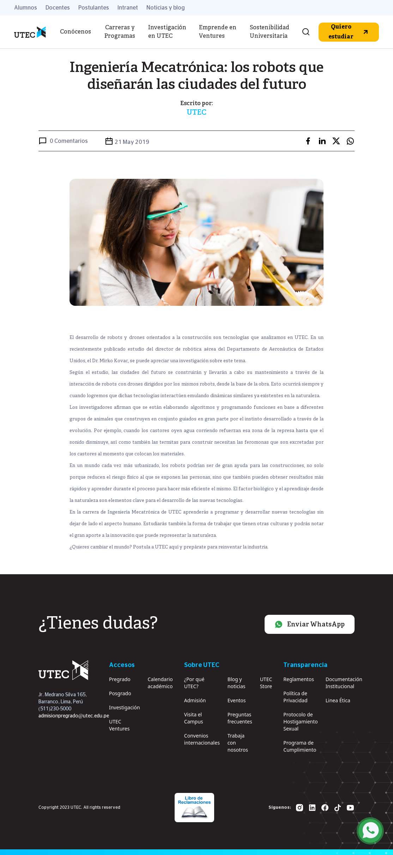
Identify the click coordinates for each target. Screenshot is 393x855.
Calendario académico (160, 683)
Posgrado (120, 693)
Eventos (237, 700)
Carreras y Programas (119, 32)
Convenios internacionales (202, 739)
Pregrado (120, 679)
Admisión (195, 700)
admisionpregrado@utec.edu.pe (73, 716)
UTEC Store (266, 683)
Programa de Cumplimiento (299, 746)
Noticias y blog (165, 8)
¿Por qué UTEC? (194, 683)
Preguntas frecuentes (240, 718)
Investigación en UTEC (167, 32)
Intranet (127, 8)
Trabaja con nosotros (238, 742)
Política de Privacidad (295, 697)
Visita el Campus (193, 718)
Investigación (124, 707)
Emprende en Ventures (217, 32)
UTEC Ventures (119, 725)
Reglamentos (298, 679)
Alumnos (25, 8)
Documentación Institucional (344, 683)
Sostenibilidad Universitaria (269, 32)
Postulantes (93, 8)
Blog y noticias (237, 683)
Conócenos (75, 32)
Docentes (58, 8)
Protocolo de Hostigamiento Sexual (300, 721)
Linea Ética (338, 700)
